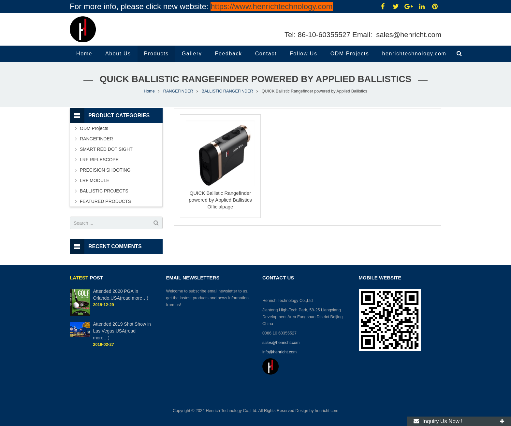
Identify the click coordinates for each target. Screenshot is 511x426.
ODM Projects (94, 128)
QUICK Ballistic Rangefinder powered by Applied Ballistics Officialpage (220, 199)
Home (149, 91)
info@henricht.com (280, 352)
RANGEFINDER (178, 91)
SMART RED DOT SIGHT (106, 149)
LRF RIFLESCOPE (99, 159)
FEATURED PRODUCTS (105, 201)
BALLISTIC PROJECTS (104, 190)
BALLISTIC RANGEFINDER (227, 91)
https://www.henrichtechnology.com (271, 6)
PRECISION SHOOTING (105, 170)
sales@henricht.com (407, 35)
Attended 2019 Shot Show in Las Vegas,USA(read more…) (122, 330)
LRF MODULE (94, 180)
